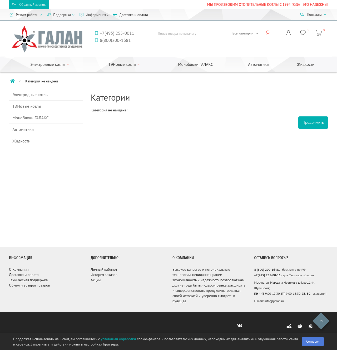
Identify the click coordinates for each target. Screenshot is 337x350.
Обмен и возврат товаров (29, 285)
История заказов (104, 274)
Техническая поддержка (28, 280)
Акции (96, 280)
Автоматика (258, 64)
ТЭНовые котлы (26, 106)
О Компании (19, 269)
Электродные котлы (30, 94)
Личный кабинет (104, 269)
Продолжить (313, 122)
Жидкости (305, 64)
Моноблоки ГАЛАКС (195, 64)
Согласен (313, 341)
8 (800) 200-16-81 (267, 270)
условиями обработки (118, 339)
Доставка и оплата (23, 274)
